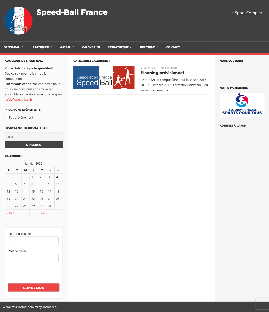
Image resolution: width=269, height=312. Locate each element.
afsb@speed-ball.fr (19, 99)
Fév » (43, 213)
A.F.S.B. (65, 47)
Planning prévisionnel (162, 73)
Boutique (147, 47)
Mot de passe (18, 251)
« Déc (10, 213)
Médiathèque (118, 47)
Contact (173, 47)
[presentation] (37, 273)
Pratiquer (41, 47)
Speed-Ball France (71, 12)
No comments (169, 68)
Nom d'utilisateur (20, 233)
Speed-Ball (12, 47)
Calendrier (91, 47)
